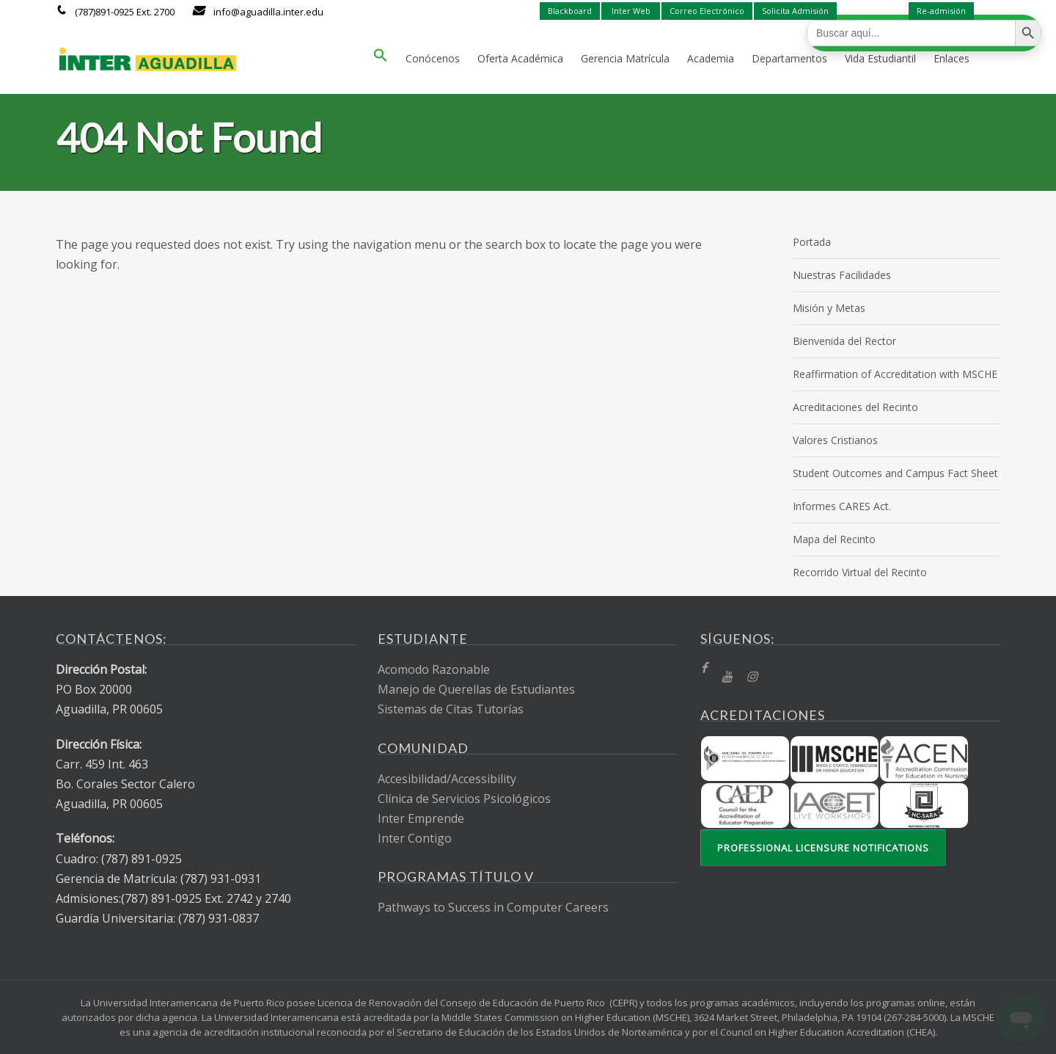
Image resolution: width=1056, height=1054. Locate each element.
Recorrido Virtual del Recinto (860, 572)
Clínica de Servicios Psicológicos (464, 798)
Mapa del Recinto (834, 539)
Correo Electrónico (707, 10)
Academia (710, 58)
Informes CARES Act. (842, 506)
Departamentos (789, 58)
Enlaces (951, 58)
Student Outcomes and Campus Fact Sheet (895, 473)
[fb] (703, 668)
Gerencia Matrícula (625, 58)
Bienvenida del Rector (844, 341)
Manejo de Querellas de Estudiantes (476, 689)
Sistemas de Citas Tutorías (451, 709)
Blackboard (570, 10)
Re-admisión (941, 10)
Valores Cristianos (835, 440)
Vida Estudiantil (880, 58)
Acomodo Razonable (434, 669)
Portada (812, 242)
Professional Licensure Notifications (823, 847)
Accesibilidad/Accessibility (447, 779)
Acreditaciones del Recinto (855, 407)
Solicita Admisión (795, 10)
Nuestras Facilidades (842, 275)
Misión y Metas (829, 308)
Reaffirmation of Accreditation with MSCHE (895, 374)
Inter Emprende (421, 818)
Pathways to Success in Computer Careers (493, 907)
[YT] (727, 677)
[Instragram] (752, 677)
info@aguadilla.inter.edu (268, 11)
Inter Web (631, 10)
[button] (380, 58)
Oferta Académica (520, 58)
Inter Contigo (415, 838)
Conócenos (433, 58)
